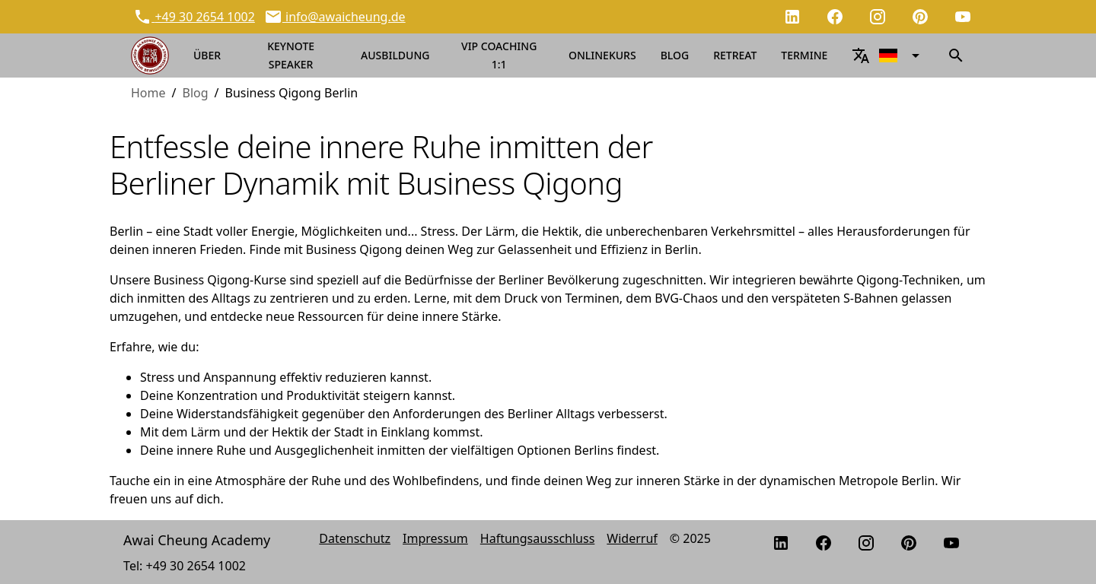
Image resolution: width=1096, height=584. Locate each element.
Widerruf (632, 538)
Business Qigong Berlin (291, 92)
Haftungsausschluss (537, 538)
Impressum (435, 538)
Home (148, 92)
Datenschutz (354, 538)
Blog (195, 92)
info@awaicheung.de (344, 16)
